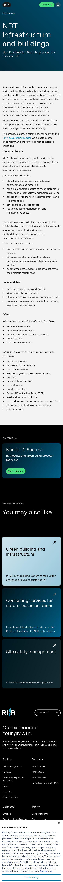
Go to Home (8, 13)
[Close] (59, 827)
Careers (6, 772)
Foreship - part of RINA (45, 783)
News (5, 786)
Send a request (15, 471)
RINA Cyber (38, 772)
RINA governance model (16, 137)
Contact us (46, 5)
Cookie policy (46, 875)
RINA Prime (38, 766)
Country (48, 712)
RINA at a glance (11, 766)
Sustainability (10, 797)
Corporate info (40, 813)
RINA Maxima (39, 777)
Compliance (39, 819)
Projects (7, 791)
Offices (6, 813)
